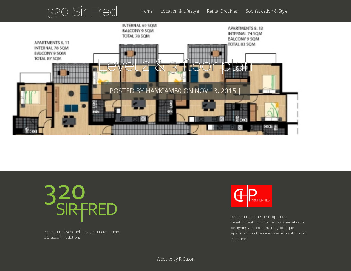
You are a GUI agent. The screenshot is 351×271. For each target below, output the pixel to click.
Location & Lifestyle (179, 11)
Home (147, 11)
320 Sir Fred (82, 11)
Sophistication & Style (267, 11)
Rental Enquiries (222, 11)
